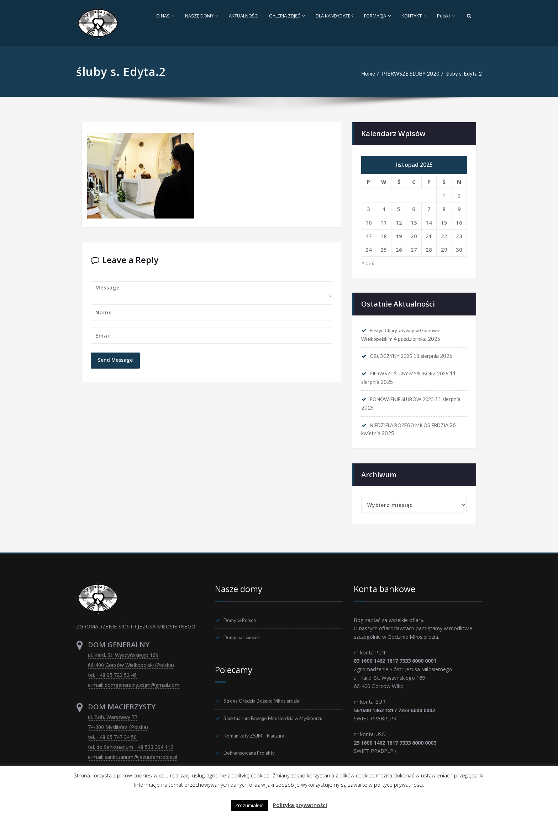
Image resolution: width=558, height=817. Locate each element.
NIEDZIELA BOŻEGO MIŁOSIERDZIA (415, 427)
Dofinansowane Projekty (253, 758)
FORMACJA (377, 15)
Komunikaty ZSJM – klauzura (258, 740)
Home (367, 73)
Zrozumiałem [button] (249, 805)
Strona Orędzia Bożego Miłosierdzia (267, 705)
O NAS (165, 15)
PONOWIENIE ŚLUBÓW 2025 (406, 401)
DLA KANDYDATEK (334, 15)
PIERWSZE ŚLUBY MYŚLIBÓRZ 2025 (415, 374)
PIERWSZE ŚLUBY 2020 (410, 73)
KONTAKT (413, 15)
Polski (445, 15)
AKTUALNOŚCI (243, 15)
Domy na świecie (244, 641)
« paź (367, 262)
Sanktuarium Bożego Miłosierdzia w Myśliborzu (280, 722)
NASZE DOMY (201, 15)
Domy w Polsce (242, 623)
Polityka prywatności (300, 804)
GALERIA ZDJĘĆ (287, 15)
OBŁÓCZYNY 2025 (393, 357)
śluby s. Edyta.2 (464, 73)
